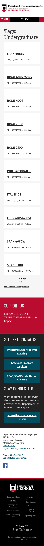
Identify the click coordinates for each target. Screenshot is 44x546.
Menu (4, 19)
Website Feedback (13, 511)
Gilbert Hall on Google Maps (15, 458)
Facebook (5, 465)
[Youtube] (27, 529)
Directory (30, 497)
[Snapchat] (23, 529)
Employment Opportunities (31, 501)
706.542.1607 (16, 455)
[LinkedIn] (30, 529)
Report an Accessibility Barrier (31, 511)
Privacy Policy (9, 445)
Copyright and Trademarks (13, 506)
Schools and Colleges (13, 497)
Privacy (31, 506)
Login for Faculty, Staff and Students (19, 448)
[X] (16, 529)
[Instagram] (20, 529)
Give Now (25, 19)
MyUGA (13, 501)
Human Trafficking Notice (13, 516)
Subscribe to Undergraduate (16, 287)
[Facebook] (13, 529)
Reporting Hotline (31, 516)
